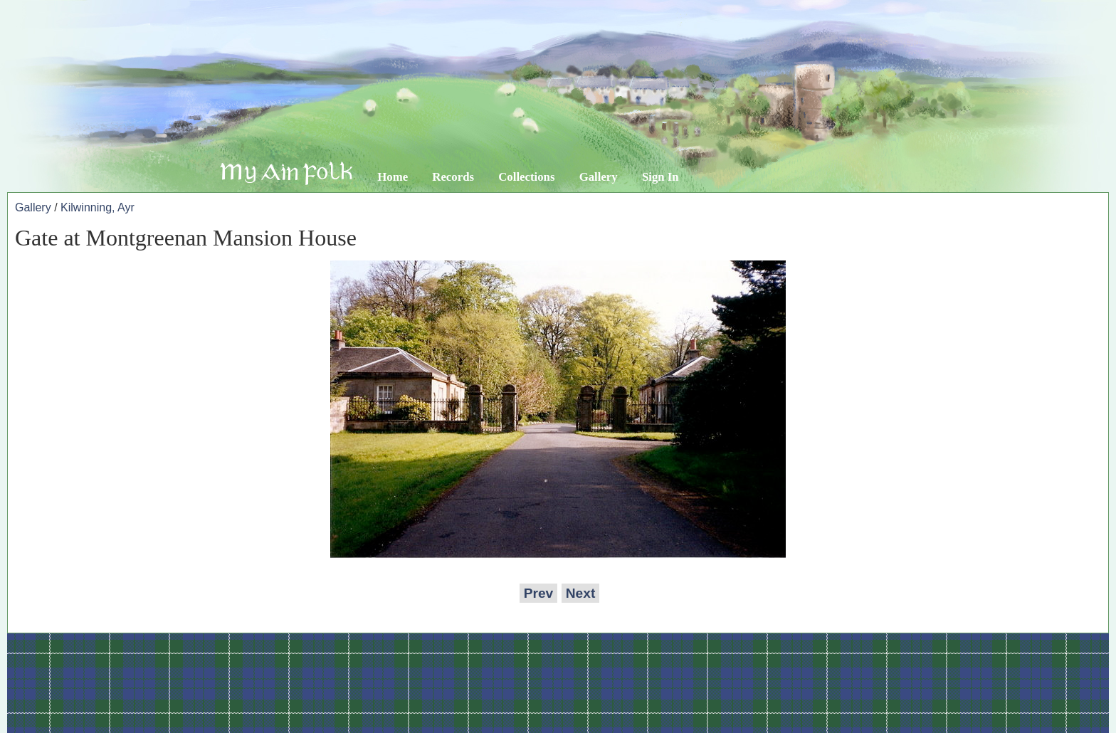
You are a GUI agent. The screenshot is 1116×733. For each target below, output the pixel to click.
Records (453, 177)
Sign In (660, 177)
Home (392, 177)
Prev (539, 593)
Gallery (598, 177)
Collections (526, 177)
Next (581, 593)
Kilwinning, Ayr (97, 207)
